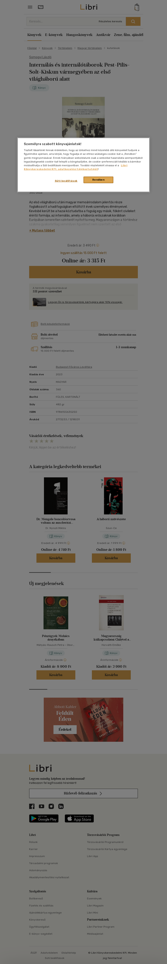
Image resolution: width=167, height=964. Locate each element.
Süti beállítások (66, 180)
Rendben (98, 179)
